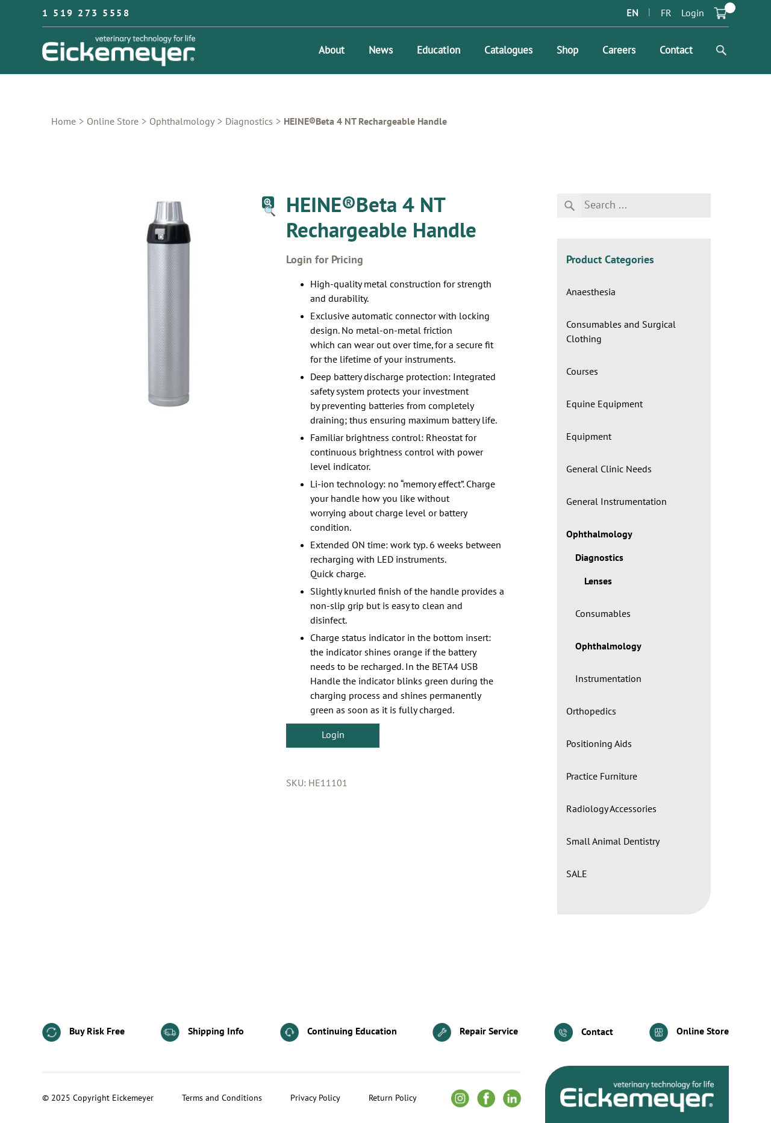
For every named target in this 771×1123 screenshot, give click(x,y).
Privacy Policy (315, 1098)
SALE (576, 874)
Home (63, 121)
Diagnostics (249, 121)
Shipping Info (202, 1032)
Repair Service (475, 1032)
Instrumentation (608, 679)
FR (666, 13)
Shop (567, 51)
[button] (268, 202)
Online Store (113, 121)
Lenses (598, 581)
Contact (676, 51)
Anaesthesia (591, 292)
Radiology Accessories (611, 809)
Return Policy (393, 1098)
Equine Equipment (604, 404)
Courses (582, 371)
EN (632, 13)
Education (438, 51)
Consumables (603, 613)
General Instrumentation (616, 501)
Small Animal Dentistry (613, 841)
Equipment (588, 436)
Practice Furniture (601, 776)
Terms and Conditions (222, 1098)
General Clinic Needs (609, 469)
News (381, 51)
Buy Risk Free (83, 1032)
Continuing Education (338, 1032)
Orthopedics (591, 711)
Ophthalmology (181, 121)
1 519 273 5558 (86, 13)
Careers (618, 51)
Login (692, 13)
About (332, 51)
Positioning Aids (599, 744)
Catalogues (508, 51)
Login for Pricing (324, 260)
